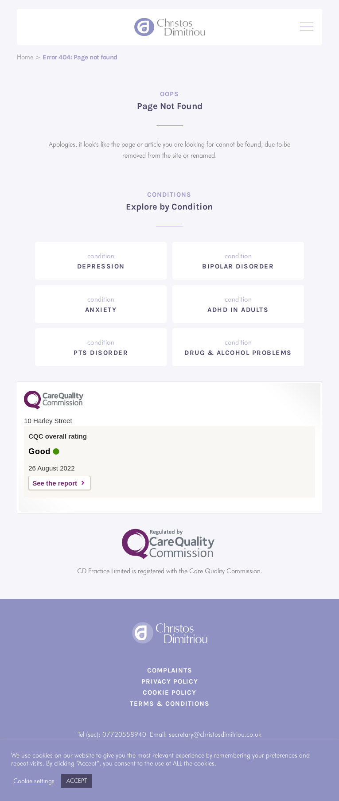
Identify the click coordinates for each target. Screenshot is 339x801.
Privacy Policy (169, 681)
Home (25, 57)
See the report (54, 483)
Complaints (169, 670)
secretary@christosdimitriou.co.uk (215, 735)
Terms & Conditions (170, 704)
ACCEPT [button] (76, 780)
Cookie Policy (169, 692)
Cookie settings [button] (34, 781)
